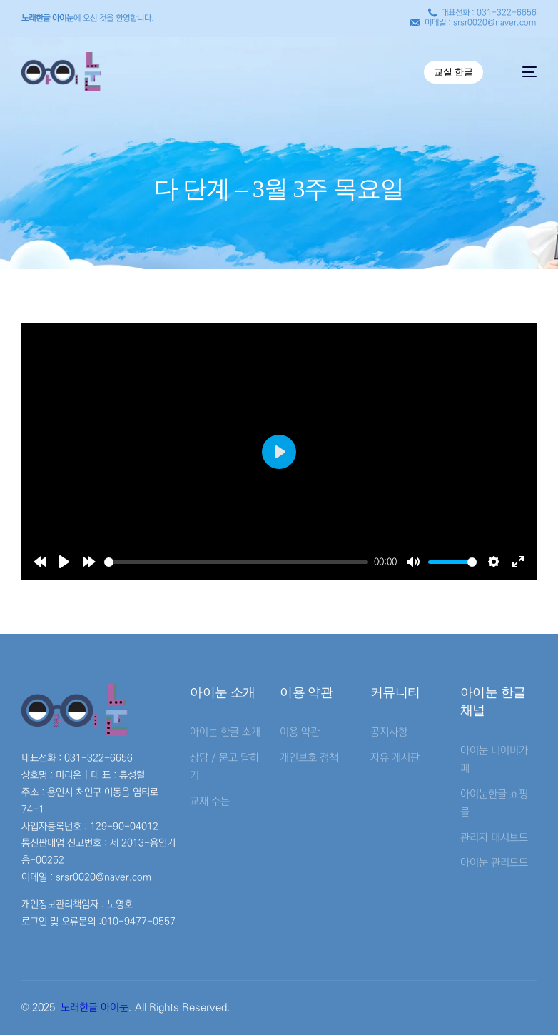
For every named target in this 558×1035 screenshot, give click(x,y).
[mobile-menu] (522, 71)
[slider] (236, 562)
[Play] (64, 561)
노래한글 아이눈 (94, 1007)
